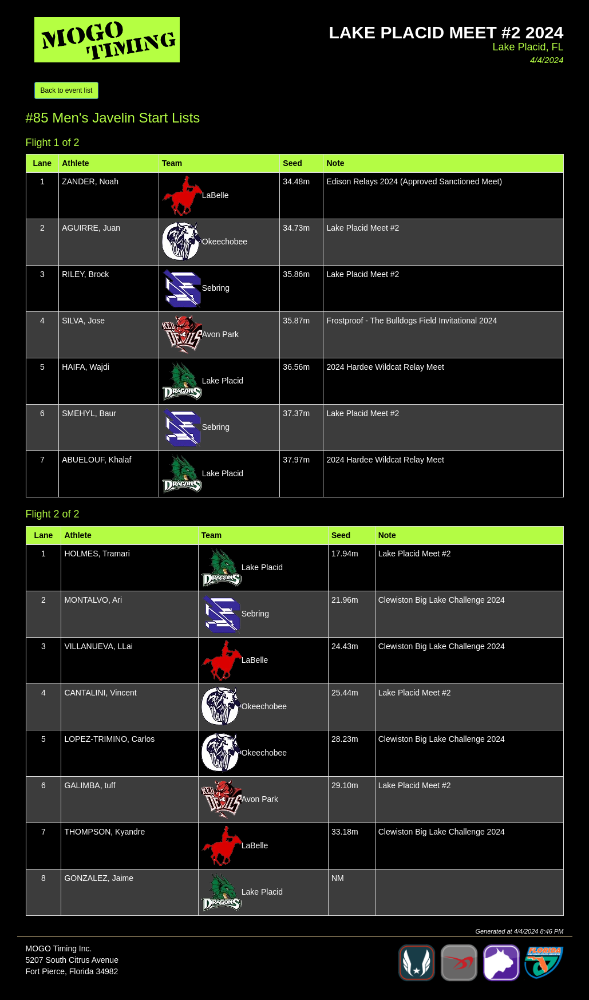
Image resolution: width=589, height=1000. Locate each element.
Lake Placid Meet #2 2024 (446, 32)
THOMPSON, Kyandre (104, 831)
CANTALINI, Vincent (100, 692)
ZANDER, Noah (90, 181)
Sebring (216, 288)
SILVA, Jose (83, 320)
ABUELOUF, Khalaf (96, 459)
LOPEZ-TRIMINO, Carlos (109, 739)
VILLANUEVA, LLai (98, 646)
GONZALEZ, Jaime (98, 878)
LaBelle (215, 195)
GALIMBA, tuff (89, 785)
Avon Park (220, 334)
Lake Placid (222, 380)
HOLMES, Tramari (96, 553)
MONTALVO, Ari (93, 599)
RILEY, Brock (85, 274)
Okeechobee (224, 241)
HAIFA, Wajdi (85, 366)
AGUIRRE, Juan (91, 227)
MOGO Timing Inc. (59, 948)
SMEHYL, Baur (89, 413)
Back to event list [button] (67, 90)
